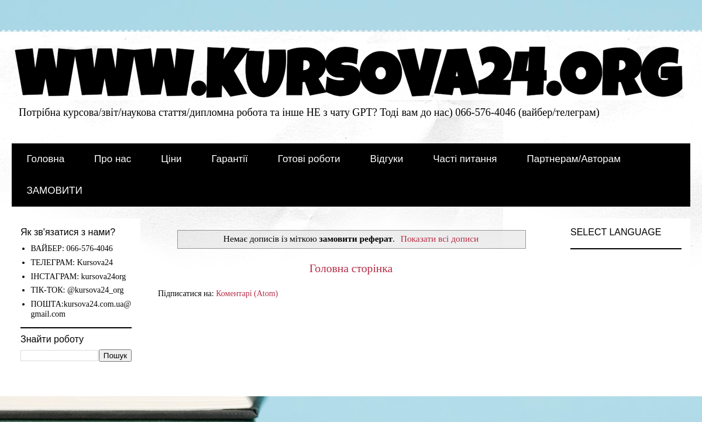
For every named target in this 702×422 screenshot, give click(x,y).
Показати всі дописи (440, 238)
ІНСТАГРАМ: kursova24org (78, 276)
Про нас (112, 158)
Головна (46, 158)
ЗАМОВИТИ (54, 190)
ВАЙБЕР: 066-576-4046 (72, 248)
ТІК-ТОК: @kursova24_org (77, 290)
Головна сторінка (351, 268)
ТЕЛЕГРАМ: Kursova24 (72, 262)
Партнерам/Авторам (574, 158)
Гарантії (230, 158)
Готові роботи (309, 158)
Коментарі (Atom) (247, 293)
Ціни (171, 158)
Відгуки (387, 158)
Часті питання (465, 158)
